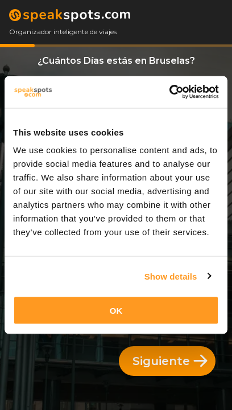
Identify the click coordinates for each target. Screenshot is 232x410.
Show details (170, 276)
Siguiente (170, 361)
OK (116, 310)
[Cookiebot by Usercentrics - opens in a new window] (169, 92)
